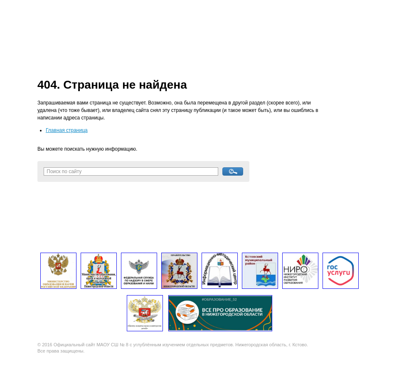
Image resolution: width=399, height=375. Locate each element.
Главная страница (67, 130)
